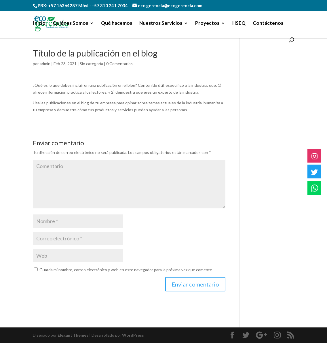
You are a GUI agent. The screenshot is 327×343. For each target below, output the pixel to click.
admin (45, 63)
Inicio (39, 23)
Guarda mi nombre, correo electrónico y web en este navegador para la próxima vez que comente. (126, 269)
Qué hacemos (116, 23)
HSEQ (239, 23)
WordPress (133, 335)
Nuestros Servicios (160, 23)
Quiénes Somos (70, 23)
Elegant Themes (73, 335)
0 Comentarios (119, 63)
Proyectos (207, 23)
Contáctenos (268, 23)
